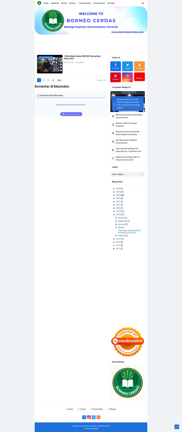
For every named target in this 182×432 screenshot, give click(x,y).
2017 (118, 239)
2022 (118, 201)
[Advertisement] (91, 44)
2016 (118, 242)
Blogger (95, 428)
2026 (118, 189)
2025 (118, 192)
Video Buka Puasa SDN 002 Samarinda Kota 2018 (129, 231)
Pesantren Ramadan (45, 57)
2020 (118, 208)
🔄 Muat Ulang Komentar (71, 114)
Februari (121, 236)
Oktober (121, 218)
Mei (120, 227)
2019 (118, 211)
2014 (118, 249)
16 (53, 80)
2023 (118, 198)
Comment (81, 62)
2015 (118, 245)
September (122, 221)
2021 (118, 205)
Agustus (121, 224)
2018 (118, 214)
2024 (118, 195)
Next (59, 80)
